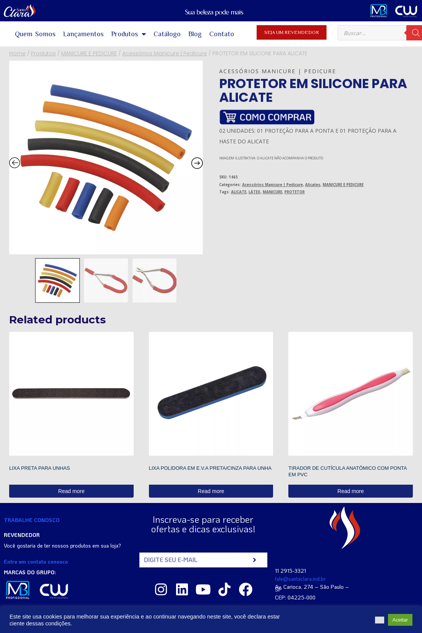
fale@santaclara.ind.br (300, 578)
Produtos (128, 34)
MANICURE (272, 192)
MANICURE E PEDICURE (343, 184)
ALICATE (238, 192)
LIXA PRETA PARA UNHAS (39, 468)
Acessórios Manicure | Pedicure (277, 71)
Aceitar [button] (400, 620)
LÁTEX (254, 192)
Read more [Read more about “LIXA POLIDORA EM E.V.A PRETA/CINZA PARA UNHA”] (211, 491)
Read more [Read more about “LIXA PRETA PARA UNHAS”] (71, 491)
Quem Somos (35, 34)
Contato (221, 34)
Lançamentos (83, 34)
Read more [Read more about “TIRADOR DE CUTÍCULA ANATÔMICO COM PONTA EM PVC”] (351, 491)
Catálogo (167, 34)
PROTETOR (295, 192)
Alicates (312, 184)
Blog (195, 34)
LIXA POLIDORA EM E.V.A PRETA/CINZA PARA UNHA (210, 468)
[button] (379, 620)
